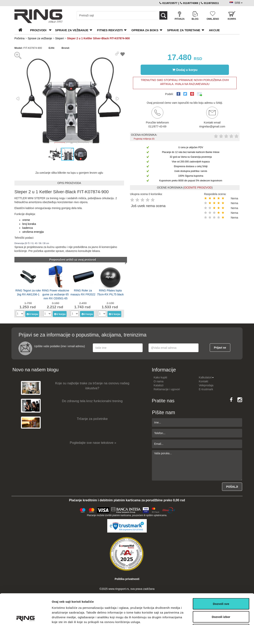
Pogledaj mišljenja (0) (144, 139)
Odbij (221, 599)
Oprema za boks (144, 30)
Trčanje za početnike (92, 419)
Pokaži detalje (210, 617)
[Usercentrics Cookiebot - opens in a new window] (25, 617)
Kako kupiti (160, 377)
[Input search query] (116, 15)
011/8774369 (189, 3)
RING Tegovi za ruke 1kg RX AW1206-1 (28, 292)
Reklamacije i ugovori (167, 389)
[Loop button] (163, 15)
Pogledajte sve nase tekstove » (93, 443)
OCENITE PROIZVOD (198, 187)
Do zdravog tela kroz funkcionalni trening (92, 401)
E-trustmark (206, 389)
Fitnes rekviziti (110, 30)
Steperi (59, 38)
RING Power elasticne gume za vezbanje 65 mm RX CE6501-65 (55, 294)
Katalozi (159, 385)
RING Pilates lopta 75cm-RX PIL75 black (110, 292)
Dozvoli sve (221, 573)
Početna (19, 38)
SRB (238, 2)
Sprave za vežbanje (71, 30)
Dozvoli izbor (221, 586)
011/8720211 (210, 3)
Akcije (214, 30)
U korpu (32, 314)
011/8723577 (168, 3)
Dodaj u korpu (185, 70)
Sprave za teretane (183, 30)
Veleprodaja (206, 385)
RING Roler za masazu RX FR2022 (83, 292)
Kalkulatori (206, 377)
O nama (159, 381)
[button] (117, 53)
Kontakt (203, 381)
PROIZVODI (38, 30)
